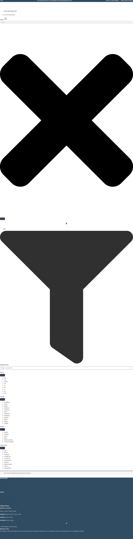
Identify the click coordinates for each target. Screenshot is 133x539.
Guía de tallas (5, 486)
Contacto (3, 490)
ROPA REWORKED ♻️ (9, 11)
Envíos (2, 480)
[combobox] (66, 22)
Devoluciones (4, 483)
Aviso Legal (4, 494)
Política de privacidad (7, 500)
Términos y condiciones (8, 503)
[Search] (2, 219)
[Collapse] (2, 375)
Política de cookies (6, 497)
